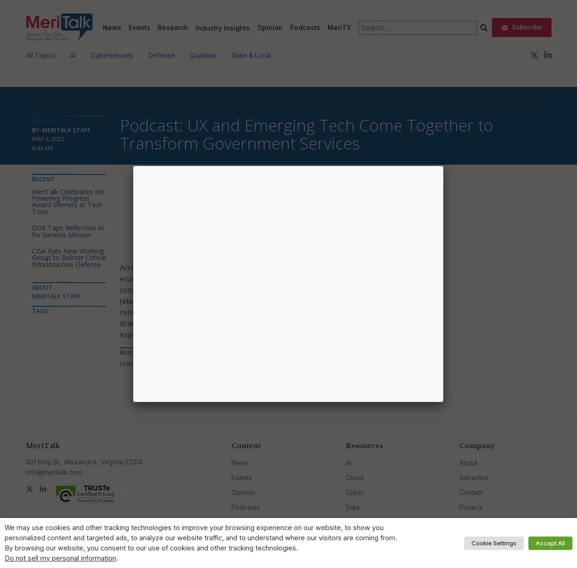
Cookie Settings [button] (494, 543)
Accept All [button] (550, 543)
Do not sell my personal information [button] (60, 558)
